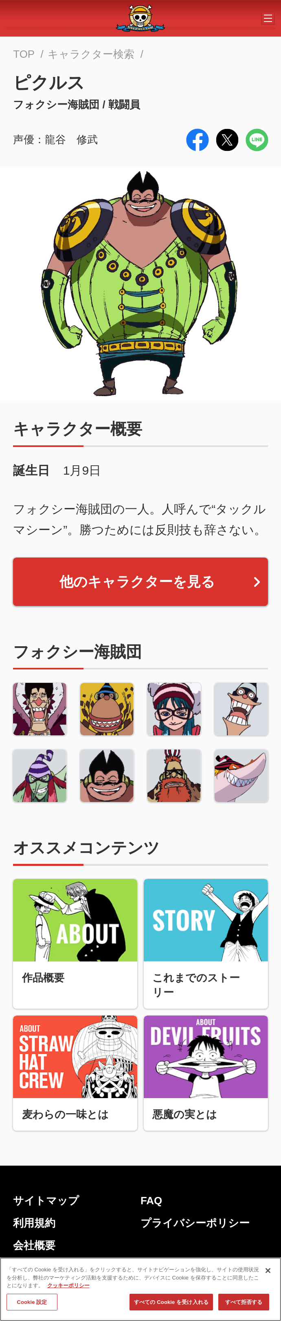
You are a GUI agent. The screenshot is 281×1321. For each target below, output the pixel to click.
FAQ (151, 1200)
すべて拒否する (244, 1306)
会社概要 (34, 1245)
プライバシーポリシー (195, 1223)
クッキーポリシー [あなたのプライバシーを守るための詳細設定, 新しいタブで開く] (68, 1289)
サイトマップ (46, 1200)
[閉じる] (268, 1275)
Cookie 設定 (32, 1306)
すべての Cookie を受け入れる (171, 1306)
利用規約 (34, 1223)
